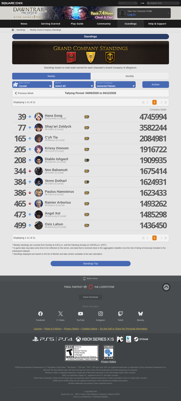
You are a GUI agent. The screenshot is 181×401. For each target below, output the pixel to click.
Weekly (51, 76)
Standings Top (90, 263)
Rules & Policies (52, 328)
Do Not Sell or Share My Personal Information (123, 328)
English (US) (155, 3)
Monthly (130, 76)
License (38, 328)
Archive (155, 84)
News (62, 320)
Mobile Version (92, 278)
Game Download (90, 297)
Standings (21, 30)
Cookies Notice (89, 328)
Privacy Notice (71, 328)
